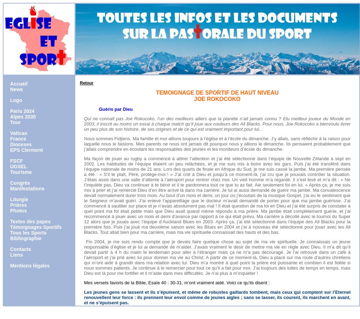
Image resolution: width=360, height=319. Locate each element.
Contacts (20, 249)
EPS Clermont (26, 150)
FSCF (16, 161)
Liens (16, 255)
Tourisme (21, 172)
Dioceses (21, 144)
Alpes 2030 (23, 117)
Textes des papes (30, 221)
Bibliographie (25, 238)
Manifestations (27, 188)
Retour (87, 83)
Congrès (20, 183)
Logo (16, 100)
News (16, 89)
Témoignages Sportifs (36, 227)
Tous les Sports (28, 233)
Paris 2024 (22, 111)
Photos (18, 210)
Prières (18, 205)
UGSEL (18, 166)
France (18, 139)
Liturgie (19, 199)
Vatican (18, 133)
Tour (15, 122)
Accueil (19, 84)
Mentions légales (30, 266)
